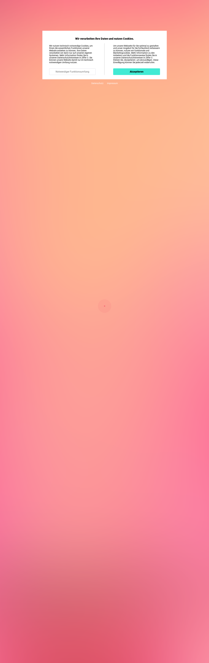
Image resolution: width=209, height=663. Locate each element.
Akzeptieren (136, 71)
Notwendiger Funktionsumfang (72, 71)
